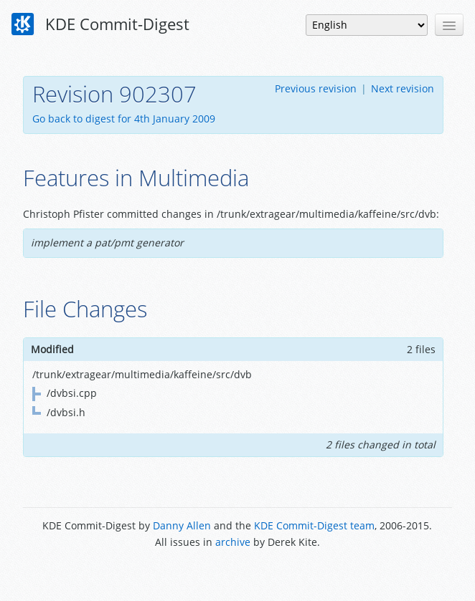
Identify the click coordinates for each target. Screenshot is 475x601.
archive (232, 542)
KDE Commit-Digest (100, 24)
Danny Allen (182, 525)
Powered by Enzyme (237, 574)
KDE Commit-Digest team (314, 525)
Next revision (402, 88)
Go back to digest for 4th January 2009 (123, 118)
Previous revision (316, 88)
